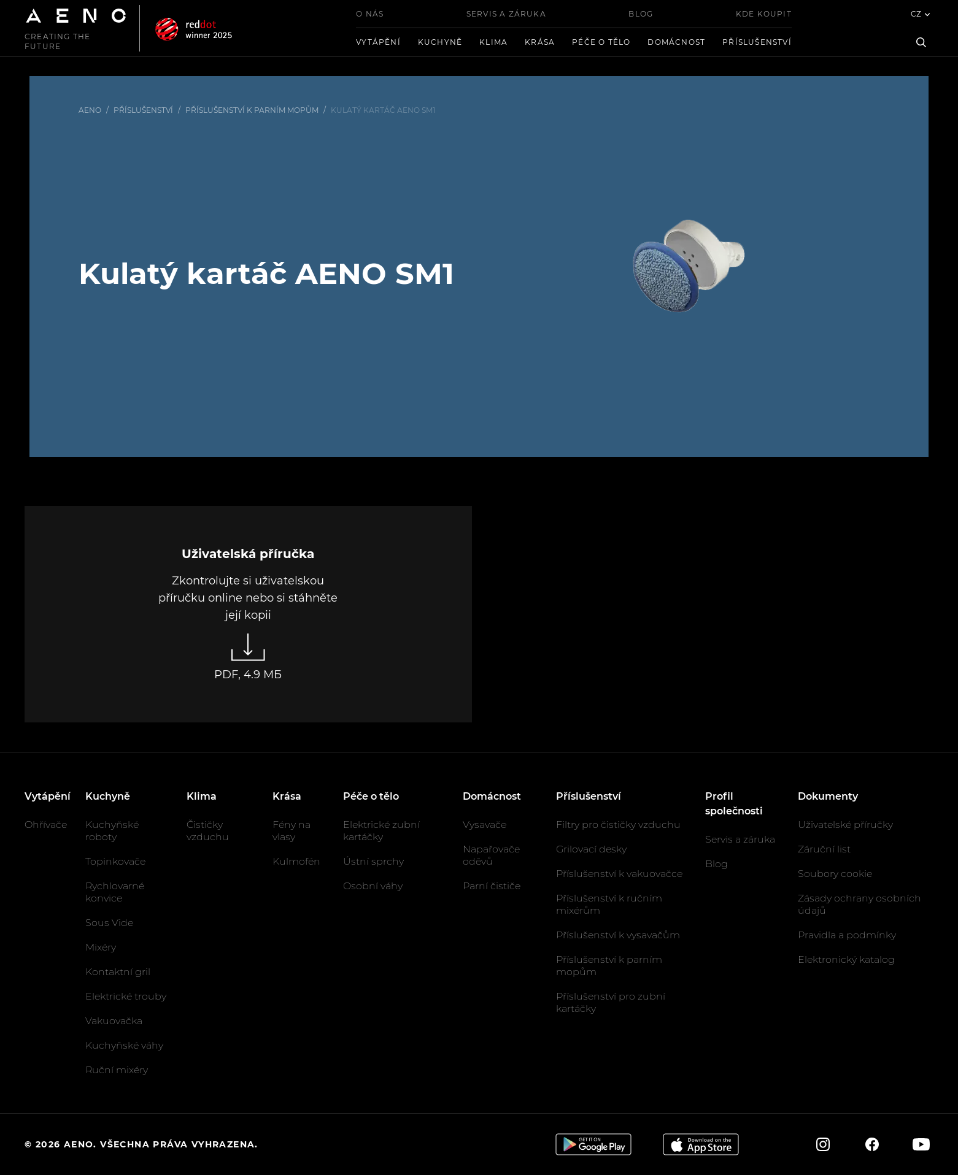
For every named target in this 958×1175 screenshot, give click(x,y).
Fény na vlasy (291, 831)
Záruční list (824, 849)
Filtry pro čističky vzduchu (618, 824)
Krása (540, 42)
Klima (493, 42)
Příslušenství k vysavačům (618, 935)
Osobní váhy (373, 886)
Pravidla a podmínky (847, 935)
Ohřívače (46, 824)
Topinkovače (115, 861)
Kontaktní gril (117, 972)
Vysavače (484, 824)
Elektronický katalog (846, 959)
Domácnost (676, 42)
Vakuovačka (113, 1021)
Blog (640, 13)
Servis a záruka (506, 13)
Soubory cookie (835, 873)
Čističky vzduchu (208, 831)
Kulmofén (296, 861)
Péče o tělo (601, 42)
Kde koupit (764, 13)
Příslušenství (757, 42)
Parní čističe (491, 886)
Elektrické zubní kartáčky (381, 831)
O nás (370, 13)
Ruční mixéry (116, 1070)
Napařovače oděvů (491, 855)
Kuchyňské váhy (124, 1045)
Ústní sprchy (373, 861)
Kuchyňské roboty (112, 831)
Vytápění (378, 42)
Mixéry (100, 947)
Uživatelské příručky (845, 824)
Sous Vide (109, 922)
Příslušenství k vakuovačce (619, 873)
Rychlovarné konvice (114, 892)
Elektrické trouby (125, 996)
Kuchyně (440, 42)
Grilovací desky (591, 849)
